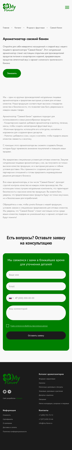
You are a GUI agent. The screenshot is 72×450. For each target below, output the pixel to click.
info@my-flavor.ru (45, 423)
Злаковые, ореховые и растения (51, 391)
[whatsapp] (4, 391)
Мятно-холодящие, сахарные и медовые (54, 403)
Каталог (18, 27)
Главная (6, 27)
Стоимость (6, 415)
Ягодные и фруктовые (36, 27)
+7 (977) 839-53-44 (46, 419)
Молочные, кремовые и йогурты (51, 387)
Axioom (19, 398)
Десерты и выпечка (46, 395)
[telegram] (9, 391)
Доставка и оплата (10, 427)
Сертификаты (8, 419)
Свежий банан (56, 27)
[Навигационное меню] (67, 7)
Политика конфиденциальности (15, 431)
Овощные (42, 399)
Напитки (42, 383)
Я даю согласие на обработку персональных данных (29, 326)
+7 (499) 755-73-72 (46, 415)
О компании (7, 423)
